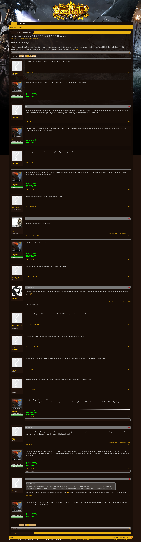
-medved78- (15, 117)
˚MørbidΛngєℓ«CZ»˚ (16, 230)
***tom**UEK (15, 208)
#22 (128, 99)
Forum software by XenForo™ (51, 539)
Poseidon (15, 94)
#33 (128, 346)
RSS (131, 537)
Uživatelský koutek (23, 38)
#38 (128, 468)
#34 (128, 369)
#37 (128, 444)
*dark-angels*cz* (15, 348)
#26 (128, 189)
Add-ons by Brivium (80, 539)
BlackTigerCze (16, 278)
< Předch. (21, 56)
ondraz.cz (15, 73)
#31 (128, 307)
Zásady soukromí (128, 539)
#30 (128, 276)
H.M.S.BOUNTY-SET (17, 326)
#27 (128, 206)
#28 (128, 235)
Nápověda (122, 537)
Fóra (14, 24)
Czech (11, 537)
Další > (34, 56)
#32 (128, 324)
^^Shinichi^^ (16, 370)
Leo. (40, 38)
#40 (128, 519)
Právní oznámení (115, 537)
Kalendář (22, 24)
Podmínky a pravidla (118, 539)
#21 (128, 72)
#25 (128, 162)
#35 (128, 389)
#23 (128, 121)
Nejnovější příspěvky (16, 27)
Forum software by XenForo (23, 539)
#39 (128, 495)
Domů (127, 537)
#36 (128, 416)
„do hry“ (78, 49)
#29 (128, 259)
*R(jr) (13, 439)
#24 (128, 145)
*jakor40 (14, 298)
